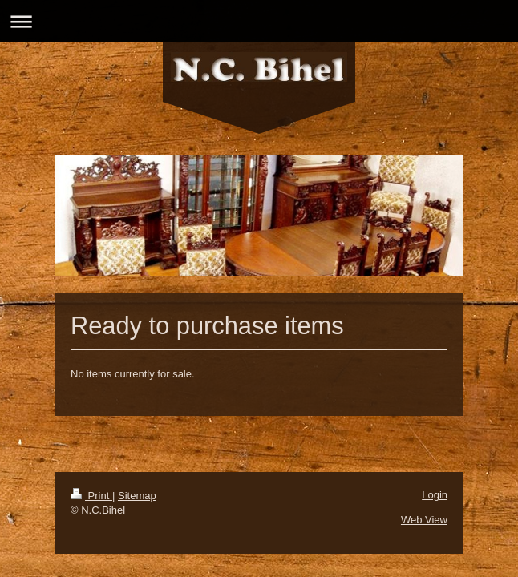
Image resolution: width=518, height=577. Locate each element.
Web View (424, 520)
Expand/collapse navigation (259, 21)
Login (434, 495)
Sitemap (137, 496)
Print (91, 496)
